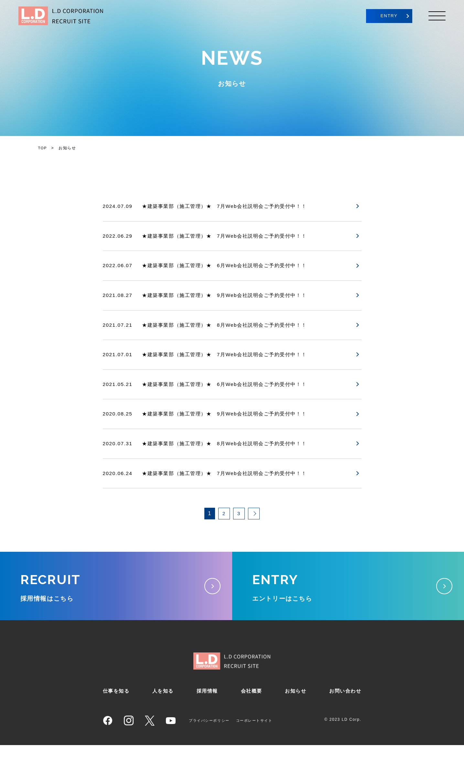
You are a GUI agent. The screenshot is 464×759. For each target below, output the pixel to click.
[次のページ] (254, 518)
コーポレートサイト (259, 734)
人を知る (163, 705)
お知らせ (295, 705)
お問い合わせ (344, 705)
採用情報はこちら (116, 594)
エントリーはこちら (348, 594)
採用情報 (207, 705)
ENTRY (382, 15)
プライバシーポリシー (211, 734)
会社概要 (251, 705)
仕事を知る (117, 705)
